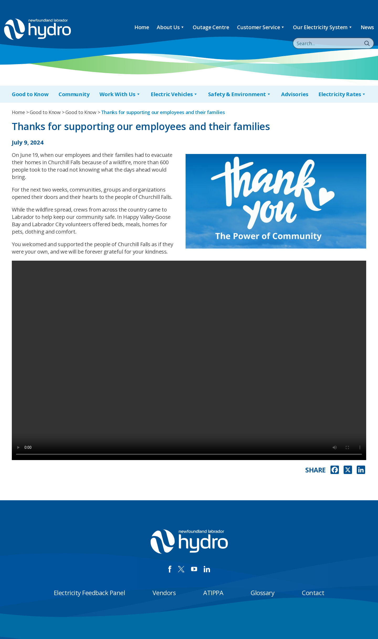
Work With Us (119, 94)
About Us (171, 27)
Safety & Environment (239, 94)
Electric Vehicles (174, 94)
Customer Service (261, 27)
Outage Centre (211, 27)
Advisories (294, 94)
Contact (313, 592)
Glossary (262, 592)
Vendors (164, 592)
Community (74, 94)
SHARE (315, 470)
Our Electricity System (323, 27)
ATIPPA (213, 592)
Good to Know (30, 94)
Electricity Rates (342, 94)
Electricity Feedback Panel (89, 592)
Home (141, 27)
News (367, 27)
